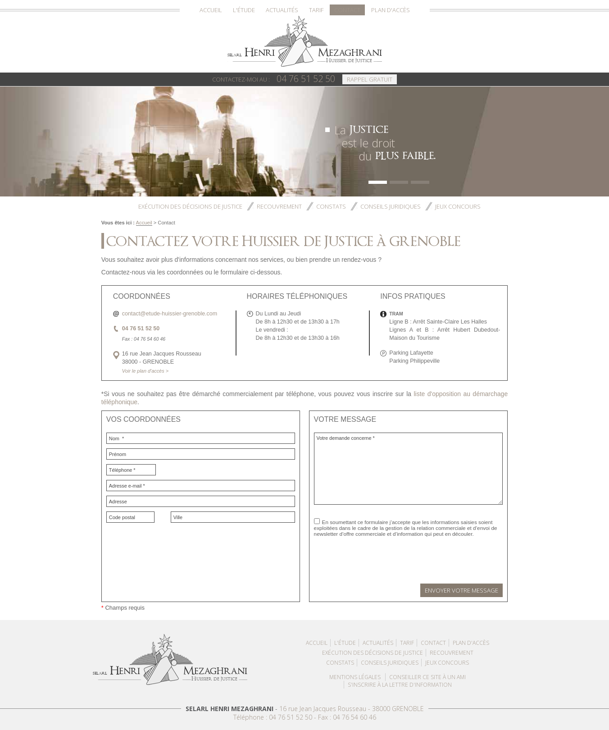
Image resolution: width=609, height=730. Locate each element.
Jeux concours (458, 206)
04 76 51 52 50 (274, 79)
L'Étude (244, 10)
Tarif (316, 10)
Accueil (211, 10)
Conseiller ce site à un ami (427, 677)
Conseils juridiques (390, 206)
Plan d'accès (390, 10)
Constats (331, 206)
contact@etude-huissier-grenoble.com (169, 313)
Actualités (282, 10)
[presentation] (382, 552)
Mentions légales (355, 677)
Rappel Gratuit (369, 79)
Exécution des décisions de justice (190, 206)
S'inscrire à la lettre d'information (400, 685)
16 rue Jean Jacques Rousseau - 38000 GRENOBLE (351, 708)
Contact (347, 10)
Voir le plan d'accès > (145, 371)
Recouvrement (279, 206)
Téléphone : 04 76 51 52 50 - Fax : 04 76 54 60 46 (304, 717)
